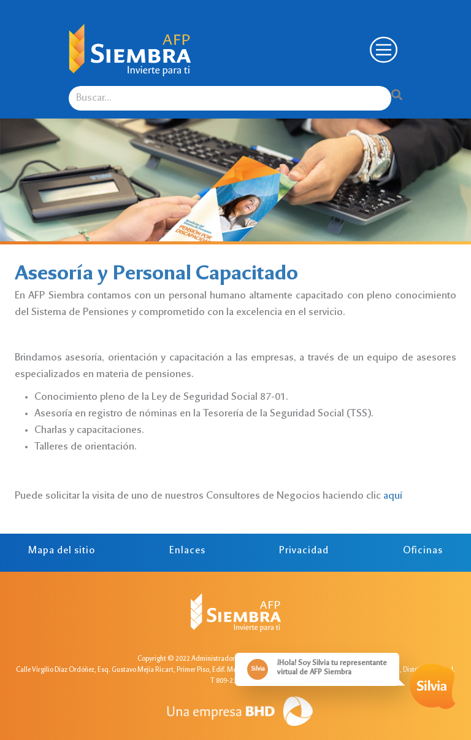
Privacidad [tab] (304, 551)
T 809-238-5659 (234, 681)
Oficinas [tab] (423, 551)
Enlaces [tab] (187, 551)
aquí (392, 496)
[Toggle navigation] (382, 50)
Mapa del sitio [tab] (61, 551)
